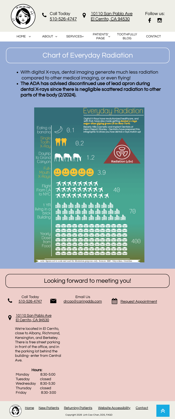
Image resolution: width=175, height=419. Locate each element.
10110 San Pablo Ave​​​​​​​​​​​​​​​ (33, 316)
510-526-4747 (30, 301)
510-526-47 (61, 19)
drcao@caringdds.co (81, 301)
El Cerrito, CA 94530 (32, 320)
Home (29, 408)
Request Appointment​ (138, 302)
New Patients (49, 408)
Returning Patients (78, 408)
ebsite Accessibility (115, 408)
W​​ (99, 408)
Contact (142, 408)
